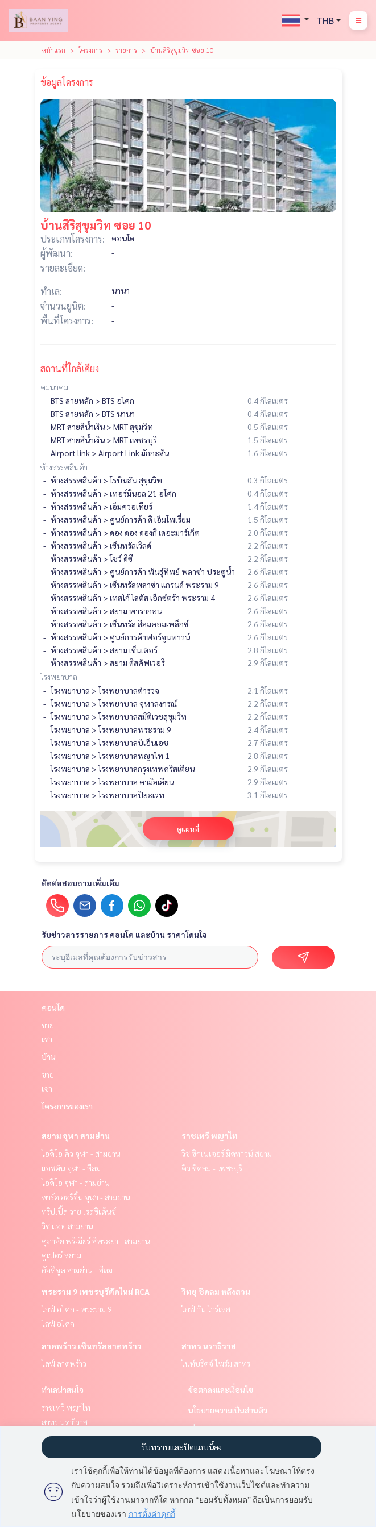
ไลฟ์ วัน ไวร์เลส (205, 1309)
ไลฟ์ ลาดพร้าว (64, 1363)
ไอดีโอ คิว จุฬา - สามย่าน (81, 1153)
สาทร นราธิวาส (208, 1346)
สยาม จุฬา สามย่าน (76, 1135)
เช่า (47, 1039)
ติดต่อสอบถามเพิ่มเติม (80, 883)
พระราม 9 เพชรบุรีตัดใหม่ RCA (96, 1291)
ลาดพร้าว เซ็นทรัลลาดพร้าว (92, 1346)
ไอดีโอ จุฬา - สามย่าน (76, 1182)
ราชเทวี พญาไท (209, 1135)
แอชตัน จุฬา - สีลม (71, 1168)
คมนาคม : (56, 387)
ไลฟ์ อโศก (58, 1324)
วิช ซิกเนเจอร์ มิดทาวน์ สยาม (226, 1153)
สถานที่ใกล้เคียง (69, 368)
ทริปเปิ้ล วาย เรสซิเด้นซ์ (79, 1211)
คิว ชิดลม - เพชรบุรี (211, 1168)
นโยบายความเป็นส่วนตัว (227, 1410)
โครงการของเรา (67, 1106)
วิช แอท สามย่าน (67, 1226)
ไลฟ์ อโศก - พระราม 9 (77, 1309)
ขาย (48, 1025)
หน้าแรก (53, 50)
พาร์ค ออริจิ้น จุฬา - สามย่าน (86, 1197)
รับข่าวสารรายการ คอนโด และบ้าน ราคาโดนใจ (124, 934)
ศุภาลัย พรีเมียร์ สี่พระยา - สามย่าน (96, 1241)
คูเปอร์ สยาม (61, 1255)
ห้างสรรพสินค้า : (65, 467)
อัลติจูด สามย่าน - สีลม (77, 1270)
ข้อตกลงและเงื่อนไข (220, 1389)
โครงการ (90, 50)
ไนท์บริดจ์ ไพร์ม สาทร (215, 1363)
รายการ (126, 50)
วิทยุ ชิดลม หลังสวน (215, 1291)
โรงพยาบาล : (60, 676)
